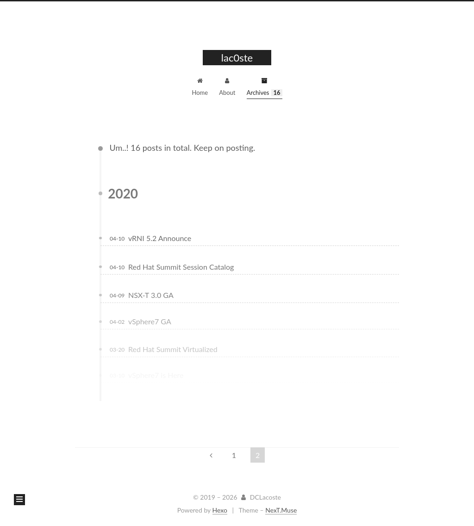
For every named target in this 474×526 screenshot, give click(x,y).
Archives (264, 87)
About (227, 87)
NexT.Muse (281, 510)
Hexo (219, 510)
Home (200, 87)
